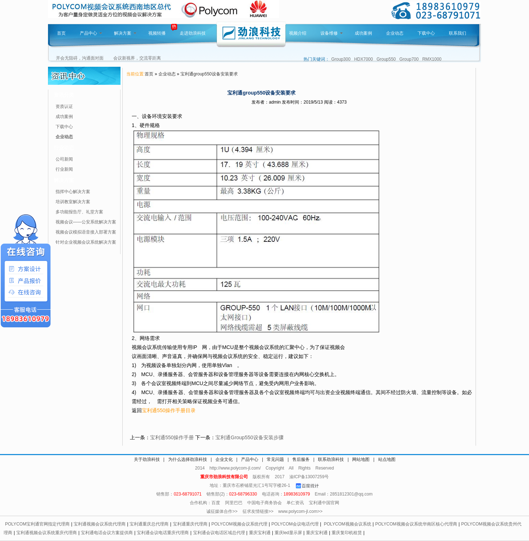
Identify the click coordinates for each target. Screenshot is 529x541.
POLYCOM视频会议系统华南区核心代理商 (416, 524)
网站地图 (361, 459)
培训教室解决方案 (73, 201)
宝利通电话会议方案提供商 (107, 532)
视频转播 (157, 33)
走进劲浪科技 (193, 33)
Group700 (409, 59)
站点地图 (386, 459)
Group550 (385, 59)
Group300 (340, 59)
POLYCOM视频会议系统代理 (239, 524)
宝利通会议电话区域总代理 (219, 532)
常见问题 (275, 459)
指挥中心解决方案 (73, 191)
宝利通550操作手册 (172, 437)
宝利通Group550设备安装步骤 (249, 437)
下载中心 (426, 33)
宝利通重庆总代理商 (149, 524)
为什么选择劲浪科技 (187, 459)
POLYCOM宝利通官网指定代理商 (37, 524)
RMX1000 (431, 59)
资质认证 (64, 106)
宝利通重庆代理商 (190, 524)
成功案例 (363, 33)
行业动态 (64, 147)
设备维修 (331, 33)
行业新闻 (64, 169)
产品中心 (91, 33)
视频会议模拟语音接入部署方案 (86, 232)
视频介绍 (297, 33)
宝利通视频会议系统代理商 (100, 524)
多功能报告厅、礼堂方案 (79, 211)
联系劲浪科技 (331, 459)
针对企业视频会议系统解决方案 (86, 242)
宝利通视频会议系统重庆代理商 (46, 532)
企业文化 (224, 459)
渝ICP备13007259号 (309, 476)
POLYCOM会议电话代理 (295, 524)
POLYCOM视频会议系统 (347, 524)
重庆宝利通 (260, 532)
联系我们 (457, 33)
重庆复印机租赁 (347, 532)
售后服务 (301, 459)
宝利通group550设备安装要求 (209, 74)
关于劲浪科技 (147, 459)
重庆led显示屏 (288, 532)
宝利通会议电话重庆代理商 (163, 532)
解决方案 (125, 33)
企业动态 (394, 33)
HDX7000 (363, 59)
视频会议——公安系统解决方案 (86, 221)
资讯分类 (64, 95)
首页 (61, 33)
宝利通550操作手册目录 (169, 410)
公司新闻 (64, 159)
